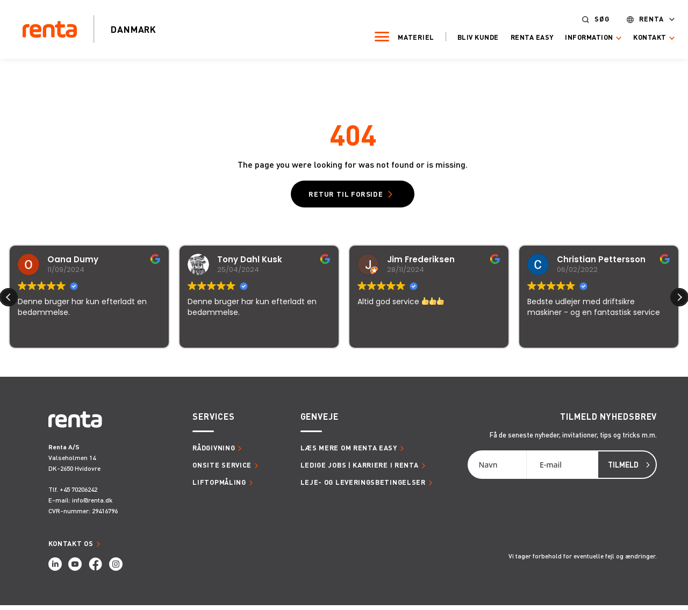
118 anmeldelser (450, 368)
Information (572, 36)
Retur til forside (346, 196)
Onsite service (222, 470)
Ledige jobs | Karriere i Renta (359, 470)
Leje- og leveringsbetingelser (363, 487)
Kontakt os (71, 548)
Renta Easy (514, 36)
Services (213, 421)
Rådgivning (213, 453)
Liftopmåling (219, 487)
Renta (633, 18)
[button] (679, 302)
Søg (584, 18)
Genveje (319, 421)
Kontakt (632, 36)
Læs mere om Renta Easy (348, 453)
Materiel (399, 36)
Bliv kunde (460, 36)
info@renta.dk (92, 505)
